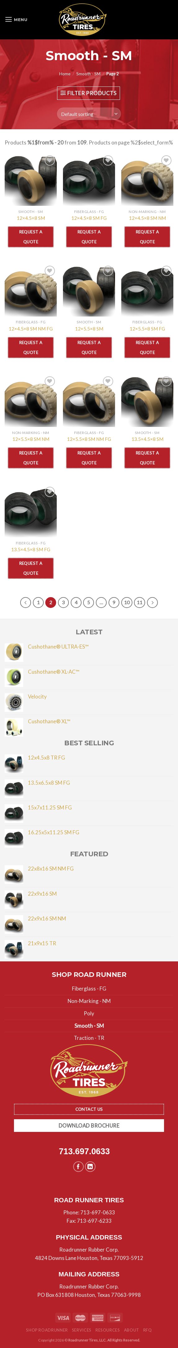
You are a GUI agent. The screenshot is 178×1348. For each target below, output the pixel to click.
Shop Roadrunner (47, 1330)
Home (64, 73)
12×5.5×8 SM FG (147, 328)
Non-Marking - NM (89, 1001)
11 (140, 602)
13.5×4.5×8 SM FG (30, 549)
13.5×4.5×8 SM (147, 439)
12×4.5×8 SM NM (147, 218)
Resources (108, 1330)
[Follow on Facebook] (78, 1166)
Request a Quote (30, 236)
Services (81, 1330)
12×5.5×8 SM (89, 328)
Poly (89, 1013)
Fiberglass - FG (89, 988)
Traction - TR (89, 1038)
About (131, 1330)
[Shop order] (89, 114)
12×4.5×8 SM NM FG (31, 328)
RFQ (147, 1330)
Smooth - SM (88, 73)
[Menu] (17, 20)
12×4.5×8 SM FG (89, 218)
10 (127, 602)
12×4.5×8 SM (31, 218)
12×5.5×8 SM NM (30, 439)
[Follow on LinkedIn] (90, 1166)
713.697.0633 (84, 1151)
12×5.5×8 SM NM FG (89, 439)
